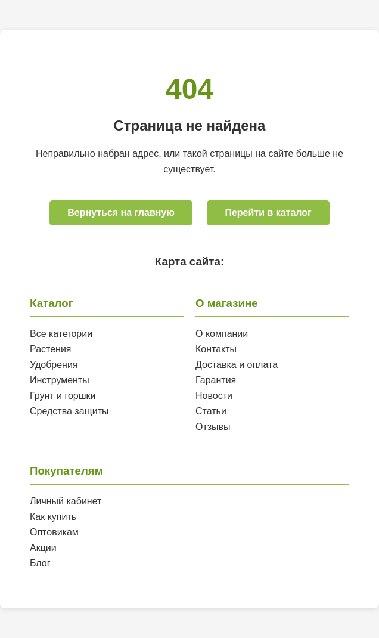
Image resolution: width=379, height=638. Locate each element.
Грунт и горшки (63, 396)
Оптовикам (54, 532)
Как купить (53, 517)
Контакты (216, 349)
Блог (40, 563)
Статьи (210, 411)
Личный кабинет (65, 501)
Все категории (61, 334)
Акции (43, 548)
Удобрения (54, 365)
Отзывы (213, 427)
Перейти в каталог (268, 212)
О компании (221, 334)
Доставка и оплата (236, 365)
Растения (51, 349)
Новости (213, 396)
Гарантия (215, 380)
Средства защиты (69, 411)
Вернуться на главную (121, 212)
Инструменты (59, 380)
